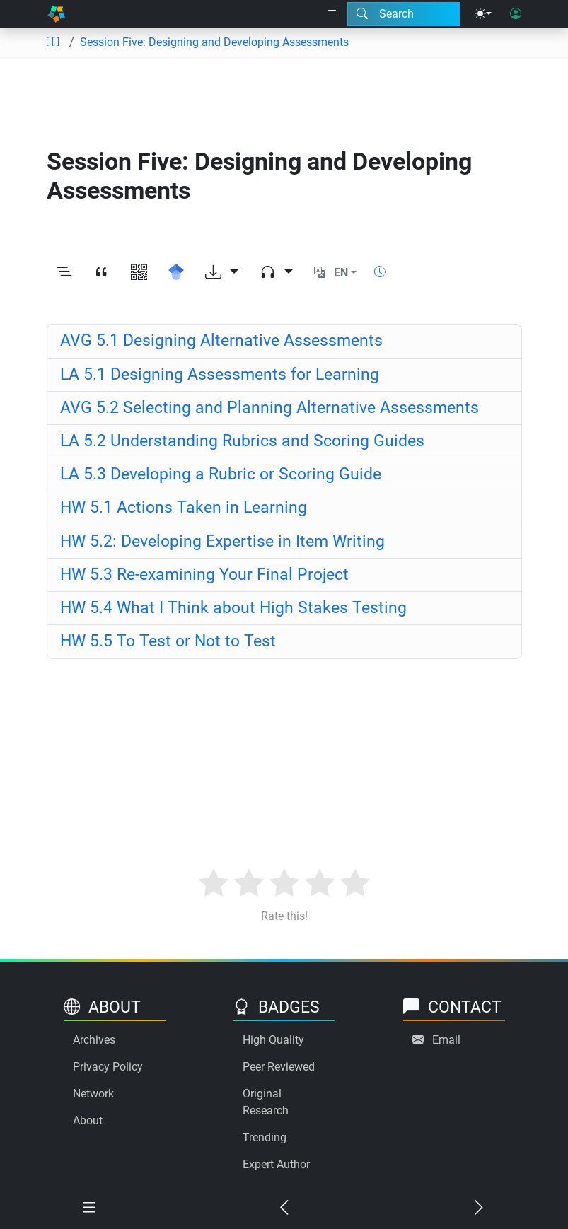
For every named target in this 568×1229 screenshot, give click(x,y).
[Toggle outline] (64, 273)
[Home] (56, 14)
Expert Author (276, 1164)
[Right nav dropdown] (332, 14)
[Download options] (222, 273)
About (88, 1120)
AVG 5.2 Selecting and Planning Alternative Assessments (269, 407)
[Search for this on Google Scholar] (176, 273)
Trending (264, 1137)
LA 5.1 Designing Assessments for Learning (219, 374)
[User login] (516, 14)
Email (446, 1040)
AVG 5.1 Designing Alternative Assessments (221, 340)
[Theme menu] (483, 14)
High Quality (273, 1040)
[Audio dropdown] (276, 273)
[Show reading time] (380, 272)
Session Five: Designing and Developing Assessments (214, 42)
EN (341, 272)
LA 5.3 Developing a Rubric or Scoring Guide (220, 474)
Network (93, 1093)
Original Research (266, 1102)
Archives (94, 1040)
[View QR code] (139, 273)
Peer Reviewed (279, 1066)
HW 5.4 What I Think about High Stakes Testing (233, 607)
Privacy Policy (108, 1066)
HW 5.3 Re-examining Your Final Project (204, 574)
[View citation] (101, 273)
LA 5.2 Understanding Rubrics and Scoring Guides (242, 440)
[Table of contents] (52, 42)
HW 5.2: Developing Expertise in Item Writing (222, 541)
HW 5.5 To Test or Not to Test (168, 641)
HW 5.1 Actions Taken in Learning (183, 507)
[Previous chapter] (284, 1207)
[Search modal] (403, 14)
